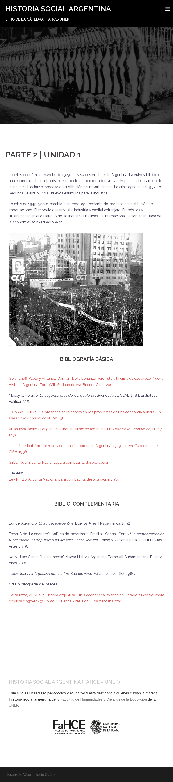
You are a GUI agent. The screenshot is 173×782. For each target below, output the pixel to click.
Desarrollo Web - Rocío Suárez (31, 775)
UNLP (13, 705)
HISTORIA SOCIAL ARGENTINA (58, 9)
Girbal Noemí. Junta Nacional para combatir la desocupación (59, 462)
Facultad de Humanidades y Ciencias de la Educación (103, 699)
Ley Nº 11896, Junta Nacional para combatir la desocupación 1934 (64, 479)
